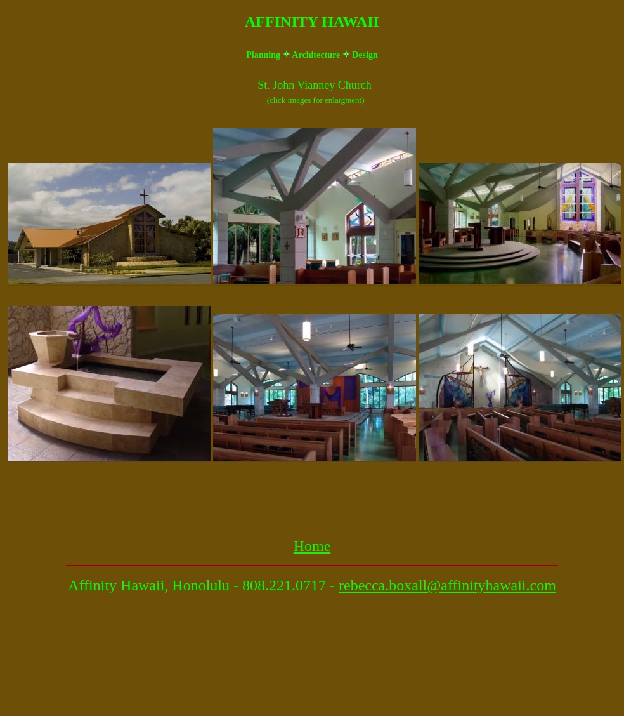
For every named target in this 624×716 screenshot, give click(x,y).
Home (312, 546)
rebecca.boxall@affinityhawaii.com (447, 585)
